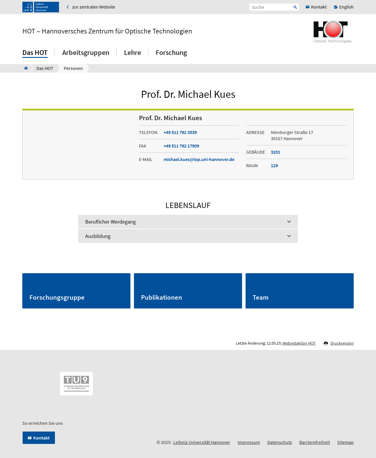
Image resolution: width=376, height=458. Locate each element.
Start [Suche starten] (295, 7)
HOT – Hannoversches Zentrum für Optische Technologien (107, 31)
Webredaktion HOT (299, 343)
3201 (275, 152)
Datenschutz (279, 442)
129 (274, 165)
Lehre (132, 52)
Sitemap (345, 442)
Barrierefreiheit (314, 442)
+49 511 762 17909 (181, 146)
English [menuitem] (346, 7)
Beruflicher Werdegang (110, 221)
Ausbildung (97, 236)
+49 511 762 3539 (180, 132)
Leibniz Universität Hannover (201, 442)
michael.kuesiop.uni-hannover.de (199, 159)
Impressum (249, 442)
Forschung (171, 52)
